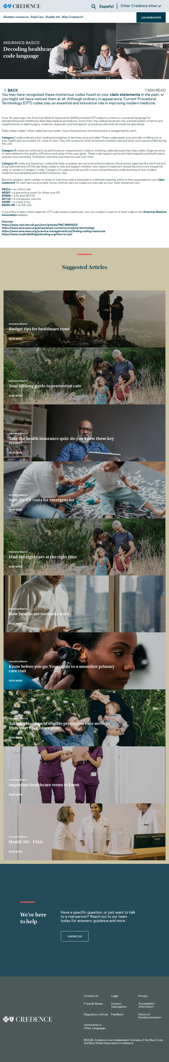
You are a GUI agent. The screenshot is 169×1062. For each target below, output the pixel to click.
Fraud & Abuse (93, 1003)
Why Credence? (72, 17)
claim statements (125, 94)
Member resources (16, 17)
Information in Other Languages (95, 1026)
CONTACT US (75, 936)
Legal (114, 996)
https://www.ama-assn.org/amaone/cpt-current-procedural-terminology (48, 227)
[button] (94, 6)
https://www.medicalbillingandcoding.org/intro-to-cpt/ (37, 234)
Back (10, 90)
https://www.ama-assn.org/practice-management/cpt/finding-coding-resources (53, 231)
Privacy (143, 996)
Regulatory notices (96, 1014)
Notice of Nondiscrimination (149, 1015)
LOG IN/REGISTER (151, 17)
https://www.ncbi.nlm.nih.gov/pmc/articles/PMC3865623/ (40, 224)
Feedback (117, 1014)
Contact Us (91, 996)
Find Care (37, 17)
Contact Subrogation (119, 1004)
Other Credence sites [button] (141, 5)
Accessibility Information (146, 1004)
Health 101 (53, 17)
